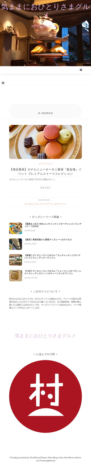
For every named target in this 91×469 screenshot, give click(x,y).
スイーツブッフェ (45, 166)
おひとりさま (34, 206)
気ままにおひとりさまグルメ (45, 10)
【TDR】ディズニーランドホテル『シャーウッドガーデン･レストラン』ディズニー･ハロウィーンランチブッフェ (52, 274)
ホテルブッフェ (61, 206)
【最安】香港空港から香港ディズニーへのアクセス (48, 242)
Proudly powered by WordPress (25, 460)
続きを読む (46, 190)
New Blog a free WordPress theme (64, 460)
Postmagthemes (47, 463)
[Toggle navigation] (3, 83)
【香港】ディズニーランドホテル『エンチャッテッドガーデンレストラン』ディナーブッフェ (52, 259)
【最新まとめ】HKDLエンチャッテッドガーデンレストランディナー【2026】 (52, 227)
